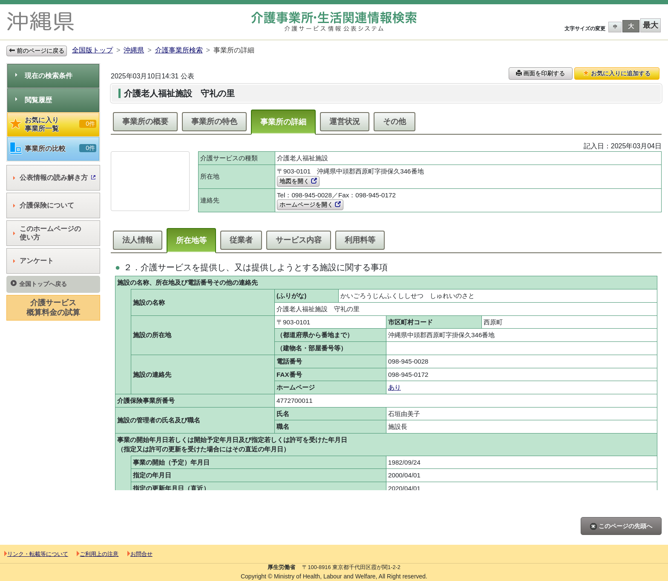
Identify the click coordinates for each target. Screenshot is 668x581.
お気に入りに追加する (617, 73)
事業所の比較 (53, 148)
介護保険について (43, 205)
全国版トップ (92, 50)
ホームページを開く (310, 204)
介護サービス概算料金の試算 (53, 307)
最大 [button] (650, 25)
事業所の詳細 (283, 122)
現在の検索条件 (43, 75)
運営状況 (344, 121)
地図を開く (298, 181)
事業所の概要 (145, 121)
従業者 (241, 240)
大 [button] (631, 26)
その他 (394, 121)
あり (394, 387)
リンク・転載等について (36, 554)
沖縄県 (134, 50)
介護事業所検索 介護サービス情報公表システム (334, 21)
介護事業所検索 (179, 50)
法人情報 (137, 240)
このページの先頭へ (621, 526)
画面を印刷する (540, 73)
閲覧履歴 (33, 100)
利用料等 (360, 240)
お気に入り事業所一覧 (53, 124)
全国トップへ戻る (39, 283)
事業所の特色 (214, 121)
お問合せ (140, 554)
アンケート (33, 260)
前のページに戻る (36, 50)
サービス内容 (299, 240)
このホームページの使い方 (47, 233)
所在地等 (191, 240)
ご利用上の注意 (97, 554)
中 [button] (615, 26)
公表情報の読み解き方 (54, 177)
